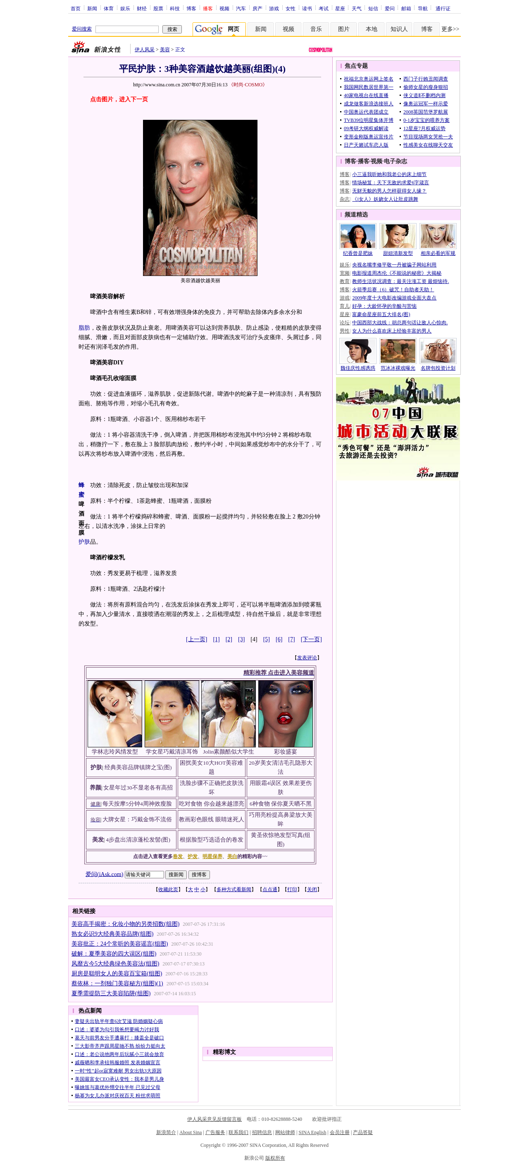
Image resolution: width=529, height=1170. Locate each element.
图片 (344, 29)
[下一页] (311, 639)
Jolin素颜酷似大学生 (228, 752)
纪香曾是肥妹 (358, 253)
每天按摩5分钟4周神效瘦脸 (137, 804)
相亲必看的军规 (438, 253)
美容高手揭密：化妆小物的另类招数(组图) (125, 924)
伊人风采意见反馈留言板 (214, 1119)
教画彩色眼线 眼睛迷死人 (211, 819)
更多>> (450, 29)
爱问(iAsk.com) (104, 874)
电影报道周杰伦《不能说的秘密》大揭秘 (396, 273)
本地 (371, 29)
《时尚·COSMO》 (248, 85)
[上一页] (196, 639)
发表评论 (307, 658)
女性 (290, 8)
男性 (345, 331)
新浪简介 (166, 1132)
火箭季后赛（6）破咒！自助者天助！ (393, 289)
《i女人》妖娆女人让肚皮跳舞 (385, 199)
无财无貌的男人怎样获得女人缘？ (389, 191)
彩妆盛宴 (285, 752)
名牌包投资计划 (438, 368)
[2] (229, 639)
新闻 (92, 8)
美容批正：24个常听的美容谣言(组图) (119, 944)
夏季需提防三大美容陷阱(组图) (110, 993)
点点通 (269, 889)
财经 (142, 8)
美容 (165, 49)
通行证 (443, 8)
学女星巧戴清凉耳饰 (172, 752)
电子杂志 (395, 161)
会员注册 (340, 1132)
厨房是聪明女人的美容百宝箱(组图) (116, 973)
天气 (357, 8)
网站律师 (285, 1132)
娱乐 (125, 8)
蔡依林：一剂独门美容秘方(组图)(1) (117, 983)
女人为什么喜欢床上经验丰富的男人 (391, 331)
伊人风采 (145, 49)
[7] (291, 639)
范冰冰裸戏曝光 (398, 368)
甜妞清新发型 (398, 253)
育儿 (345, 306)
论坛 (345, 323)
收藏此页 (168, 889)
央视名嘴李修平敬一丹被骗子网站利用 (394, 265)
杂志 (345, 199)
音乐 (316, 29)
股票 (158, 8)
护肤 (84, 542)
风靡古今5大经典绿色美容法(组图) (115, 964)
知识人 (399, 29)
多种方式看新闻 (234, 889)
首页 (76, 8)
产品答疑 (363, 1132)
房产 (257, 8)
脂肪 (84, 328)
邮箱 (406, 8)
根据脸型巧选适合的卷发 (211, 840)
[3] (241, 639)
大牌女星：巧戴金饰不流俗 (137, 819)
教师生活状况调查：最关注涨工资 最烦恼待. (400, 281)
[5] (266, 639)
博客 (191, 8)
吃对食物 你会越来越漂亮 (211, 804)
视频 (224, 8)
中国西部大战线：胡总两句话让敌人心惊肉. (400, 323)
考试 (324, 8)
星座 (340, 8)
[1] (216, 639)
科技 (175, 8)
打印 (292, 889)
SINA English (312, 1132)
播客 (363, 161)
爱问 (390, 8)
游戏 (274, 8)
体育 (109, 8)
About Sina (190, 1132)
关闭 (312, 889)
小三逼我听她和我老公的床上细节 (389, 174)
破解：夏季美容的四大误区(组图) (113, 954)
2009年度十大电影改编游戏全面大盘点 (394, 298)
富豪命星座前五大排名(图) (381, 314)
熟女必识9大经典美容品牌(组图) (112, 934)
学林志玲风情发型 (115, 752)
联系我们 (238, 1132)
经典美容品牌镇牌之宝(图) (138, 767)
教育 (345, 281)
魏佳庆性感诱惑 (358, 368)
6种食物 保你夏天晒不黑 (281, 804)
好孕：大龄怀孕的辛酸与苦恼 (384, 306)
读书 (307, 8)
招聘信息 (262, 1132)
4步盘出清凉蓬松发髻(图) (138, 840)
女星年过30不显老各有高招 (138, 788)
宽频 (345, 273)
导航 (423, 8)
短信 (373, 8)
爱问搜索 (82, 29)
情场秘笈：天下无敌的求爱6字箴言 (390, 182)
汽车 (241, 8)
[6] (279, 639)
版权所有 (275, 1158)
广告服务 (215, 1132)
